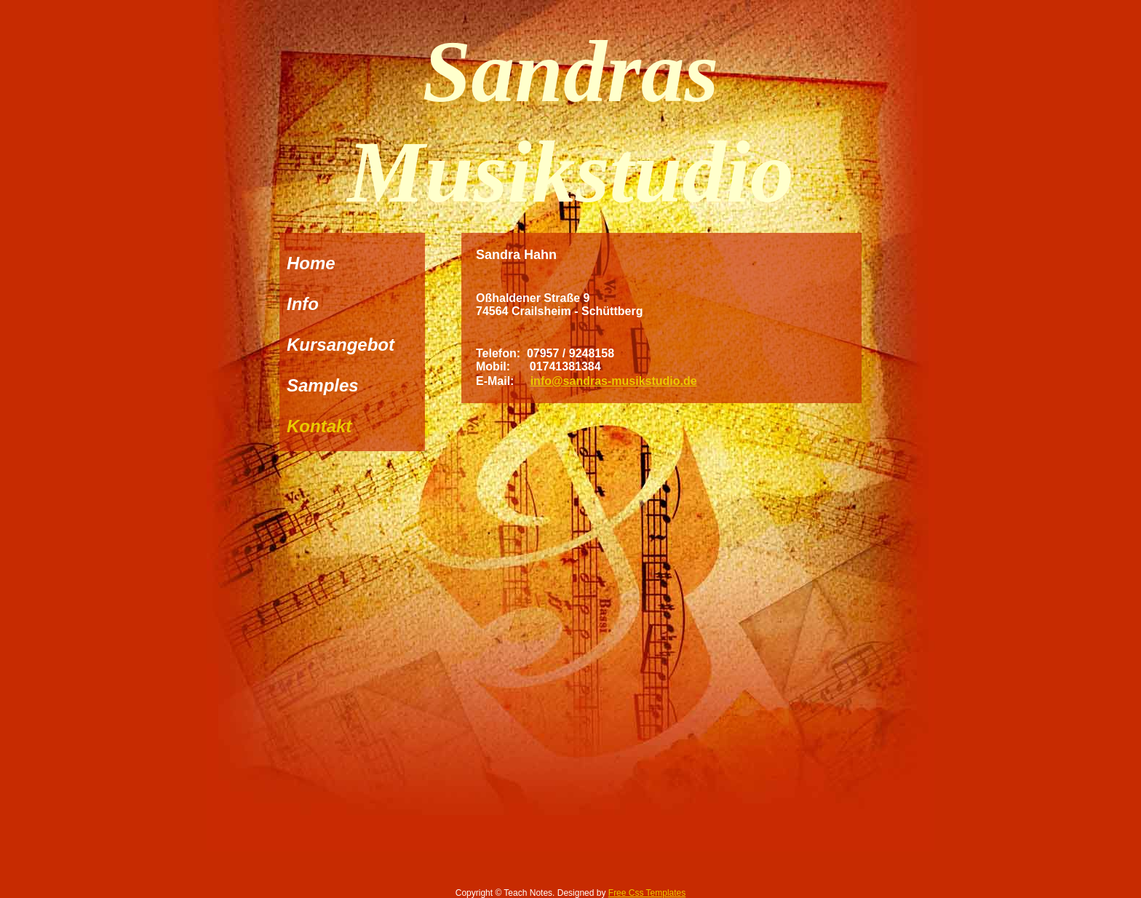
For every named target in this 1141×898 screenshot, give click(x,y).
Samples (323, 385)
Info (303, 304)
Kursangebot (340, 344)
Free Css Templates (646, 893)
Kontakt (319, 426)
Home (311, 263)
